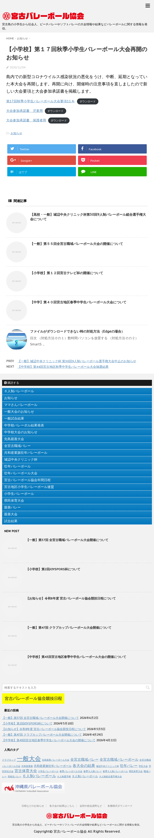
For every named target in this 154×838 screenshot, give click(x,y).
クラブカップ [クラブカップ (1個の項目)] (9, 759)
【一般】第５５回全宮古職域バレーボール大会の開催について (76, 244)
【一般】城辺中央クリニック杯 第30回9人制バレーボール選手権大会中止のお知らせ (77, 361)
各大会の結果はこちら (61, 805)
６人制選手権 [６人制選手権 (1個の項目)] (64, 776)
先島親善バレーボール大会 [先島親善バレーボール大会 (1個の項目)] (55, 759)
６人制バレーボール (19, 391)
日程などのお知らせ (33, 805)
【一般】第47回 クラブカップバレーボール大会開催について (68, 628)
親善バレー (12, 507)
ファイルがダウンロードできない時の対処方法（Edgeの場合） (77, 331)
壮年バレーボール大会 (20, 473)
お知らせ (16, 133)
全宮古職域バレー (17, 446)
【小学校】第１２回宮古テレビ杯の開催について (66, 273)
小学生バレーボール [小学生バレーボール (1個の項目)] (48, 771)
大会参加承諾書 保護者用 (26, 120)
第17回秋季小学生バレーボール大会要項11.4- (40, 101)
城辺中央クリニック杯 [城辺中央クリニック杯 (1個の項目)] (107, 766)
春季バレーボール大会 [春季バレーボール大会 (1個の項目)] (71, 771)
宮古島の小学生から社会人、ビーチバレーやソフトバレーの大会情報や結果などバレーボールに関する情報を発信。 (77, 824)
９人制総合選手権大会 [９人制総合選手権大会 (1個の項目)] (110, 776)
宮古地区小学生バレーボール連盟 (29, 487)
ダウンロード (87, 101)
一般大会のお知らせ (19, 411)
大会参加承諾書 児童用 (24, 111)
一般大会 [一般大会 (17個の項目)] (29, 758)
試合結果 (10, 521)
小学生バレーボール (19, 494)
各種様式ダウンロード (120, 805)
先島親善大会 (14, 439)
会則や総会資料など (91, 805)
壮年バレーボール (17, 466)
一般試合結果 (14, 418)
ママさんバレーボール (20, 405)
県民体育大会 (14, 500)
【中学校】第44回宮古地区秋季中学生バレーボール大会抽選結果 (63, 367)
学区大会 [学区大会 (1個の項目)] (143, 766)
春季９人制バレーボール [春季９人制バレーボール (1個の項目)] (115, 771)
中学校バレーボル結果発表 (24, 425)
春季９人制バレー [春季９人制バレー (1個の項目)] (92, 771)
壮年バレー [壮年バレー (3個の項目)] (129, 765)
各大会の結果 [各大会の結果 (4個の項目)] (84, 765)
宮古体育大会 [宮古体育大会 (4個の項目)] (26, 770)
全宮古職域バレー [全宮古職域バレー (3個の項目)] (84, 759)
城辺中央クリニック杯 (20, 459)
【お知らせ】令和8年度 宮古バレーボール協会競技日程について (71, 598)
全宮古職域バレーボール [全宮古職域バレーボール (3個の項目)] (119, 759)
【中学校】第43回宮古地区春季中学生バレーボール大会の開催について (76, 657)
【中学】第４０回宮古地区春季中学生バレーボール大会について (78, 302)
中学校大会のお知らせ (20, 432)
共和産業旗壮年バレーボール (25, 452)
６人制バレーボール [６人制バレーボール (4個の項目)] (39, 775)
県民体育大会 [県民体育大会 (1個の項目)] (136, 771)
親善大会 (10, 514)
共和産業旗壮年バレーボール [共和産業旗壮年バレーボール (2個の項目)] (53, 766)
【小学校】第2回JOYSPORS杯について (53, 569)
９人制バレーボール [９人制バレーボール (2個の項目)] (85, 776)
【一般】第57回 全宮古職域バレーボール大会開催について (67, 540)
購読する (11, 383)
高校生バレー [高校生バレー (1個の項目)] (14, 776)
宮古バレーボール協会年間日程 (27, 480)
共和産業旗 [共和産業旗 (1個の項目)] (27, 766)
